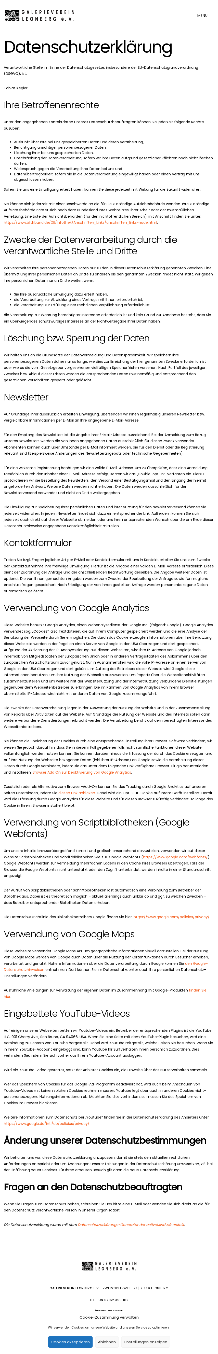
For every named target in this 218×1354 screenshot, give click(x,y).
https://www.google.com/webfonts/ (175, 857)
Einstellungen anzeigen (145, 1342)
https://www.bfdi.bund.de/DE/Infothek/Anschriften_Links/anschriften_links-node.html (80, 222)
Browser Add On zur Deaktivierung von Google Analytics (82, 772)
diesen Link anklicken (76, 792)
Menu (205, 15)
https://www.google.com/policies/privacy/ (172, 916)
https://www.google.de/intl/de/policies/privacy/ (46, 1123)
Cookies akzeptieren (70, 1342)
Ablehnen (107, 1342)
